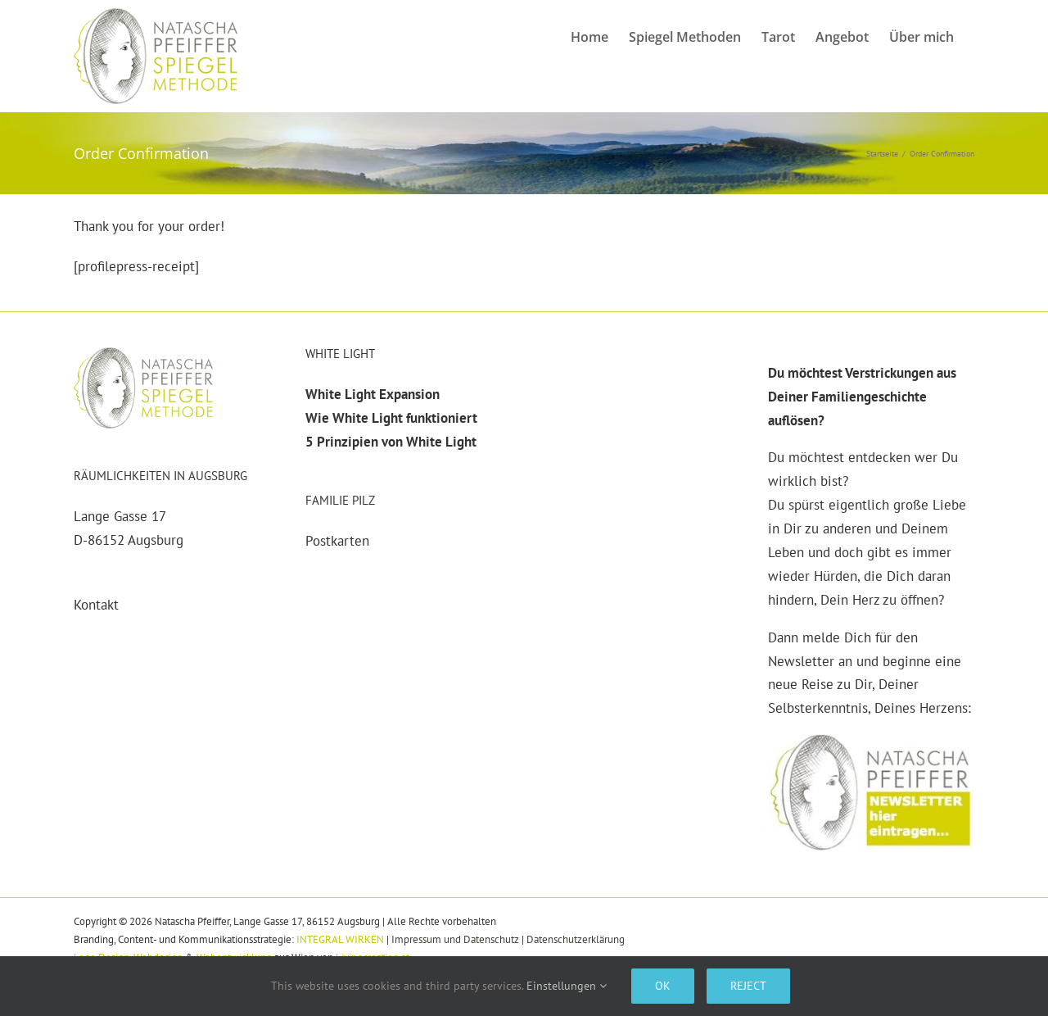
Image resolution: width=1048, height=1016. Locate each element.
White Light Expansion (372, 394)
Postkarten (337, 541)
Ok (663, 985)
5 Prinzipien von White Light (391, 442)
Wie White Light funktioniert (391, 418)
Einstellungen (566, 985)
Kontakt (96, 605)
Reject (748, 985)
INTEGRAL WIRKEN (340, 939)
